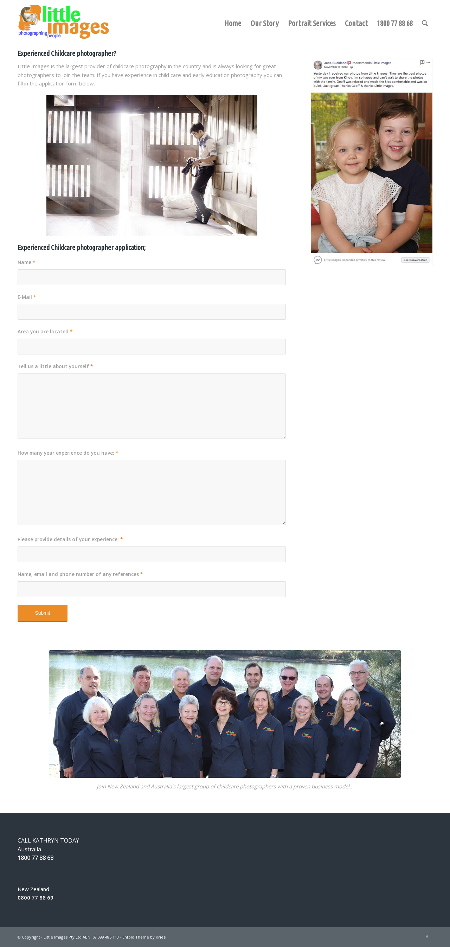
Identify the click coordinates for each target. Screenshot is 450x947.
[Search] (424, 23)
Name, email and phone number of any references (80, 574)
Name (27, 262)
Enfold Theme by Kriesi (144, 937)
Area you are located (45, 331)
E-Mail (27, 297)
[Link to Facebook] (427, 936)
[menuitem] (233, 15)
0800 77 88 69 (35, 897)
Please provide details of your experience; (70, 539)
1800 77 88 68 (35, 858)
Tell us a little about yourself (55, 366)
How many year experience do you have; (68, 452)
